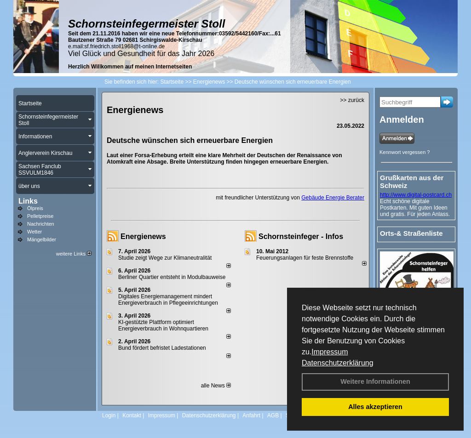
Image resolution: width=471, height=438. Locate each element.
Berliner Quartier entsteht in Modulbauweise (171, 277)
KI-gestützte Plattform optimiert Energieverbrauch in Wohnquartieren (163, 325)
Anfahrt (251, 415)
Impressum (329, 352)
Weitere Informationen (375, 381)
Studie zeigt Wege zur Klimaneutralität (165, 258)
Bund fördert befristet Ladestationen (162, 348)
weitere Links (74, 253)
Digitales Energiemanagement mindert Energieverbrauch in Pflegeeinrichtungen (168, 299)
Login (108, 415)
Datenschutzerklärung (337, 363)
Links (28, 201)
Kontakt (131, 415)
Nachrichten (40, 224)
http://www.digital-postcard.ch (416, 195)
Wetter (34, 231)
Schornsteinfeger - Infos (300, 236)
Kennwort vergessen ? (404, 152)
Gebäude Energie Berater (332, 197)
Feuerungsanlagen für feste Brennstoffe (304, 258)
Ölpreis (35, 208)
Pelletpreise (40, 216)
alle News (216, 385)
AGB (273, 415)
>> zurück (352, 100)
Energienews (143, 236)
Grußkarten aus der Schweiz (411, 181)
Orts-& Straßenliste (411, 233)
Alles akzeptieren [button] (375, 406)
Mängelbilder (41, 239)
